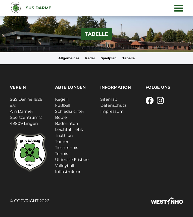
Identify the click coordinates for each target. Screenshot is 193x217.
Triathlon (64, 135)
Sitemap (108, 99)
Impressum (112, 111)
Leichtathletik (69, 129)
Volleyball (64, 165)
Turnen (62, 141)
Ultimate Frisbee (72, 159)
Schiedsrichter (69, 111)
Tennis (61, 153)
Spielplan (109, 58)
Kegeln (62, 99)
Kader (90, 58)
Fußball (62, 105)
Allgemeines (68, 58)
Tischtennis (66, 147)
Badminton (66, 123)
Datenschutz (113, 105)
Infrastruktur (67, 171)
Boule (61, 117)
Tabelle (128, 58)
